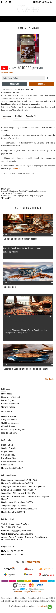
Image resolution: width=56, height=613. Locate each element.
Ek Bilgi (18, 116)
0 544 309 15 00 (42, 2)
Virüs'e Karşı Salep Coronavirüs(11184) (19, 509)
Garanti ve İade (8, 407)
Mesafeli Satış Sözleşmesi (13, 430)
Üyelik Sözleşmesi (9, 416)
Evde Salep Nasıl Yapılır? (13, 461)
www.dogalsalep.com (23, 534)
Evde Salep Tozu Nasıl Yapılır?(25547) (18, 490)
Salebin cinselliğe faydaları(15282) (17, 502)
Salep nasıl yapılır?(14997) (13, 505)
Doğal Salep (37, 591)
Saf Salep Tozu (8, 455)
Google (27, 591)
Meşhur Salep (7, 451)
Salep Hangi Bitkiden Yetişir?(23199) (18, 493)
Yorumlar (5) (31, 116)
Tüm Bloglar (50, 379)
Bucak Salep (7, 465)
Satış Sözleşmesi (9, 420)
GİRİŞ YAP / (30, 14)
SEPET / (49, 14)
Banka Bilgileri (7, 400)
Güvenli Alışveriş (8, 426)
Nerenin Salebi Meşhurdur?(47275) (17, 483)
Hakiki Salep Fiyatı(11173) (13, 512)
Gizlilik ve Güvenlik (9, 423)
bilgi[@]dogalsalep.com (21, 531)
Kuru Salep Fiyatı (9, 458)
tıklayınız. (16, 169)
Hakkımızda (6, 394)
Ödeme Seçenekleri (10, 404)
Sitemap (18, 591)
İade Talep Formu (9, 433)
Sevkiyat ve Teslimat (10, 397)
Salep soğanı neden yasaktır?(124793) (19, 480)
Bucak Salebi (7, 445)
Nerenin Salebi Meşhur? (12, 468)
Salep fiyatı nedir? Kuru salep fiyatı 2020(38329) (23, 487)
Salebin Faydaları (9, 448)
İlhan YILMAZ (42, 606)
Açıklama (7, 116)
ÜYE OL (37, 14)
